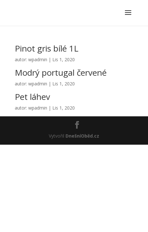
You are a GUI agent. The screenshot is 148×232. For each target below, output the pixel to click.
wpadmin (37, 59)
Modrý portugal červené (61, 72)
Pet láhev (32, 96)
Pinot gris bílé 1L (46, 48)
